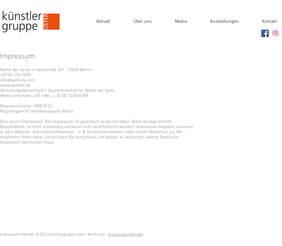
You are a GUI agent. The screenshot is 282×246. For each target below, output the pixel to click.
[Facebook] (265, 33)
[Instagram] (275, 33)
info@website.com (17, 80)
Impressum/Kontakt (18, 234)
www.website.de (15, 85)
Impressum (118, 234)
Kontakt (136, 234)
